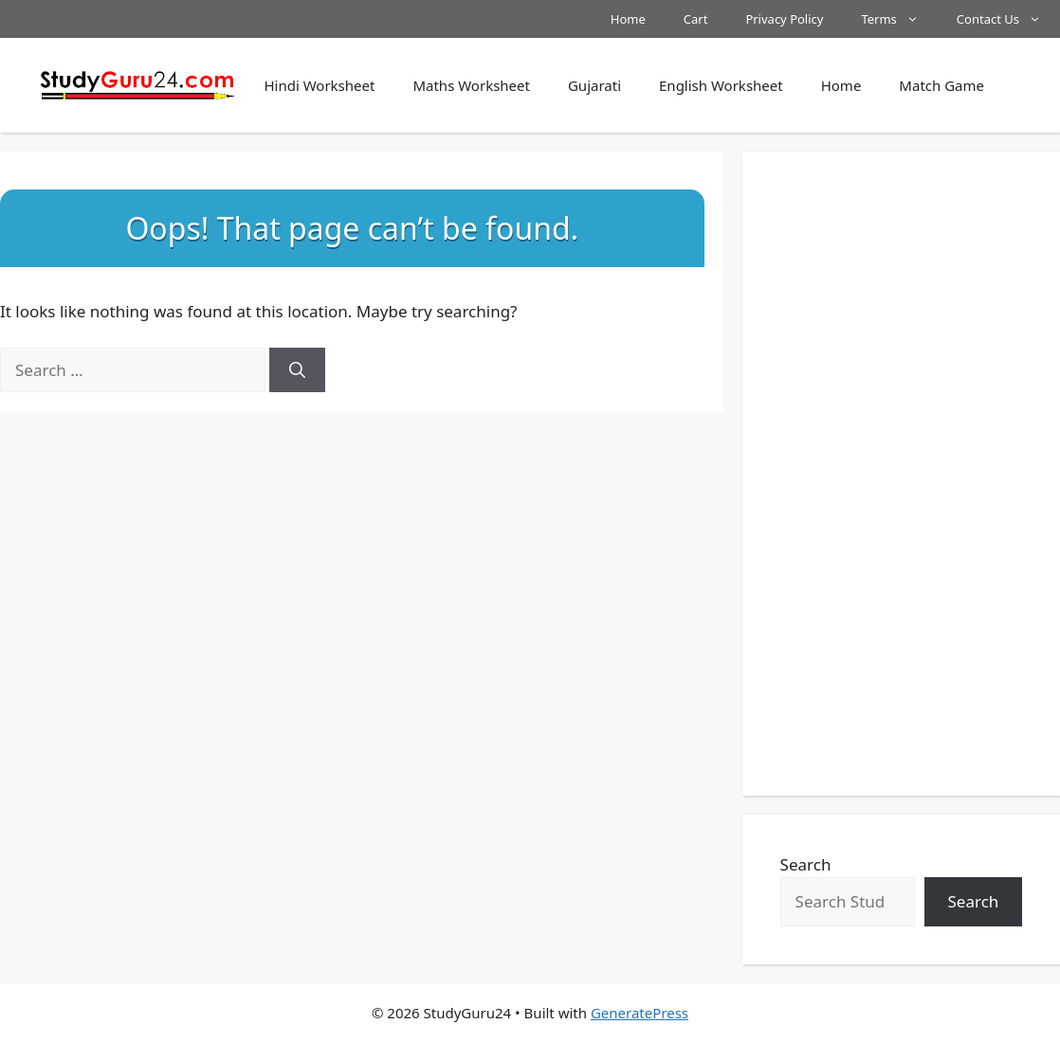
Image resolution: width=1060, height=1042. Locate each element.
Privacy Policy (784, 18)
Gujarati (594, 85)
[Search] (297, 370)
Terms (899, 19)
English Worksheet (721, 85)
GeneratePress (639, 1012)
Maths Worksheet (471, 85)
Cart (696, 18)
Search (806, 864)
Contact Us (1008, 19)
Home (628, 18)
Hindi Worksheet (319, 85)
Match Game (941, 85)
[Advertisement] (901, 473)
